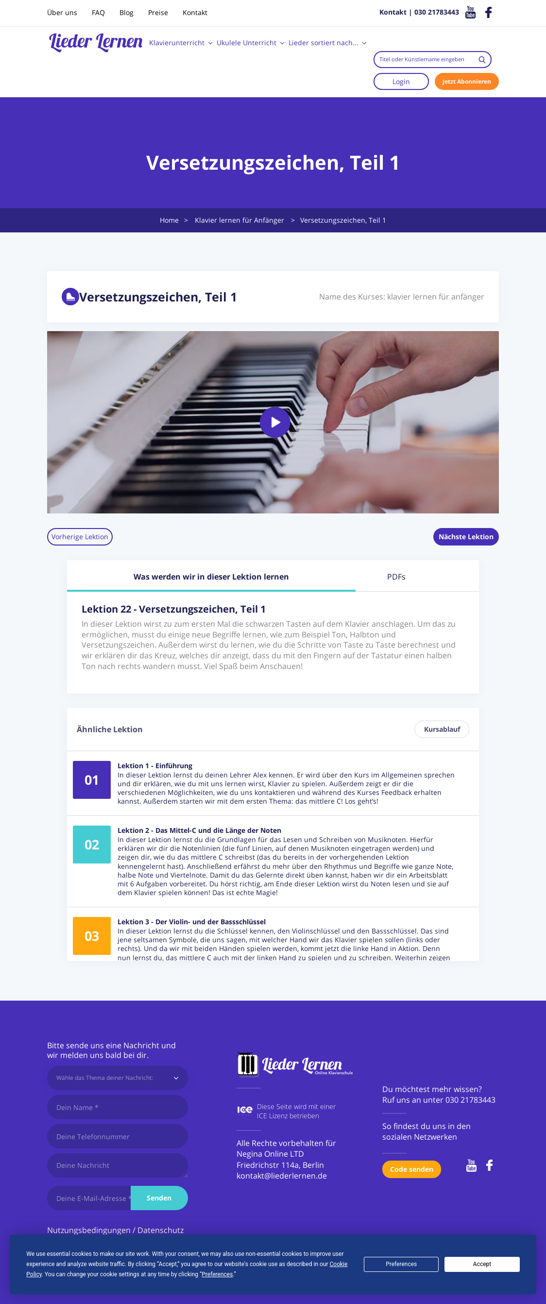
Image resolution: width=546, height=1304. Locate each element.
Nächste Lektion (466, 536)
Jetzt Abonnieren (467, 81)
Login (401, 81)
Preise (158, 12)
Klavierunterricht (177, 42)
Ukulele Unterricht (246, 42)
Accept (482, 1264)
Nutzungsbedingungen (89, 1230)
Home (169, 220)
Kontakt (195, 12)
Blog (126, 12)
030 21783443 (470, 1099)
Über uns (62, 12)
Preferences (401, 1264)
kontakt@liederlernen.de (282, 1175)
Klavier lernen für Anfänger (239, 220)
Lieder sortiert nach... (323, 42)
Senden (159, 1197)
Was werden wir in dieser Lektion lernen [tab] (211, 576)
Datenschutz (160, 1230)
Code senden (411, 1169)
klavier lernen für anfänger (435, 296)
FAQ (98, 12)
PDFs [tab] (396, 576)
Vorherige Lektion (79, 536)
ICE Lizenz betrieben (288, 1115)
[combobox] (433, 59)
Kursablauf (442, 729)
